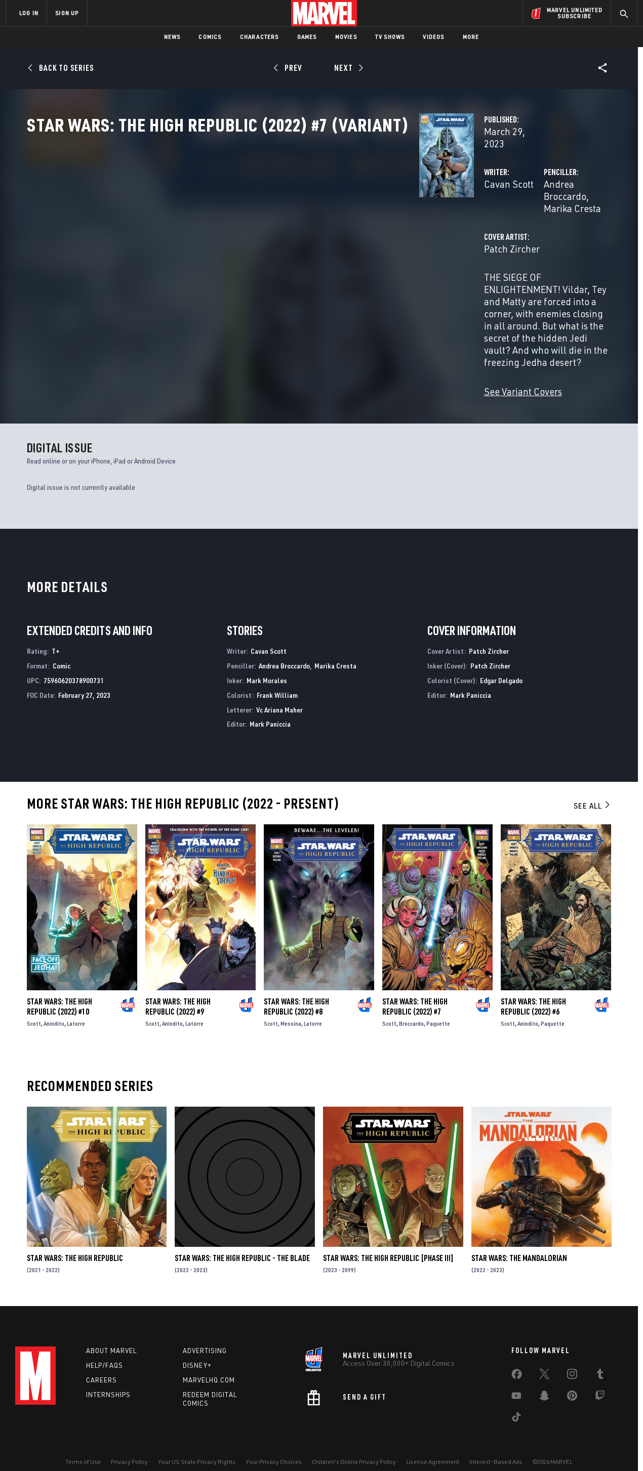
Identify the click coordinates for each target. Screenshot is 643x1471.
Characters (259, 36)
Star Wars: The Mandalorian (519, 1238)
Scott (34, 1003)
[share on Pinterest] (572, 1383)
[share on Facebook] (516, 1362)
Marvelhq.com (209, 1365)
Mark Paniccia (270, 704)
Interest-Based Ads (496, 1447)
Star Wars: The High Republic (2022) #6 (533, 987)
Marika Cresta (514, 216)
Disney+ (197, 1351)
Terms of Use (83, 1447)
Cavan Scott (234, 216)
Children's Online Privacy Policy (354, 1447)
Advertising (205, 1336)
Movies (346, 36)
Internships (108, 1379)
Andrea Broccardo (443, 216)
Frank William (277, 675)
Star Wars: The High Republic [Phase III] (388, 1238)
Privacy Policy (129, 1447)
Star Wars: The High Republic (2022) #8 (296, 987)
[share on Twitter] (544, 1361)
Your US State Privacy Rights (196, 1447)
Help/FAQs (104, 1351)
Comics (209, 36)
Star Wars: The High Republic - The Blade (242, 1238)
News (172, 36)
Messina (290, 1003)
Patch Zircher (237, 257)
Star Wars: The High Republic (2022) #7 (415, 987)
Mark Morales (267, 660)
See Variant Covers (248, 339)
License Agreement (432, 1447)
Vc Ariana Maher (279, 690)
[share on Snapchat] (544, 1383)
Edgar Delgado (501, 660)
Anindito (54, 1003)
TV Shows (390, 36)
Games (307, 36)
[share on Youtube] (516, 1383)
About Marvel (111, 1336)
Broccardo (411, 1003)
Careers (101, 1365)
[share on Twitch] (600, 1383)
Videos (433, 36)
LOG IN (28, 13)
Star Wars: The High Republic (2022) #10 (59, 987)
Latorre (76, 1003)
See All (592, 786)
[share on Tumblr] (600, 1361)
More (471, 36)
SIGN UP (66, 13)
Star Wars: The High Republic (75, 1238)
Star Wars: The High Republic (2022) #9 (178, 987)
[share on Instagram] (572, 1361)
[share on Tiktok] (516, 1404)
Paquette (438, 1003)
